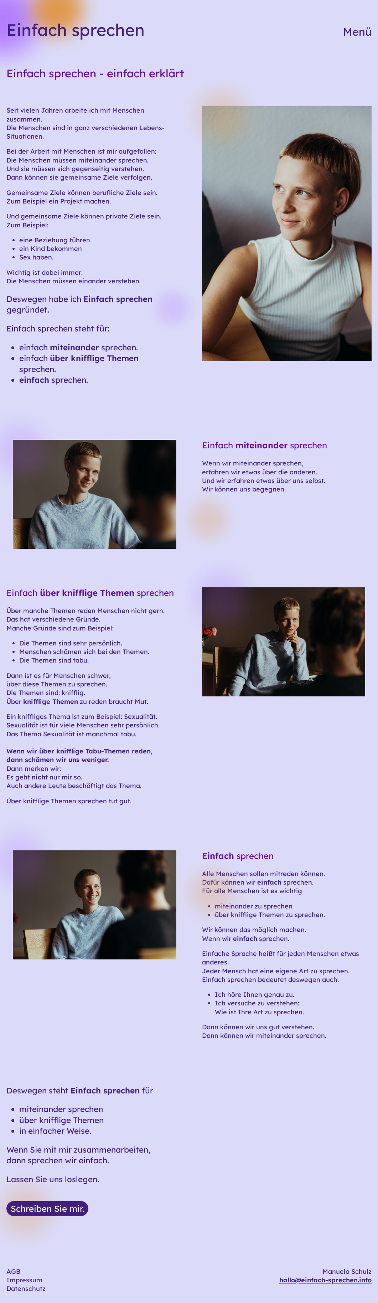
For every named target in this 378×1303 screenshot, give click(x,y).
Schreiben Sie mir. (47, 1208)
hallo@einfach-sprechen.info (325, 1280)
